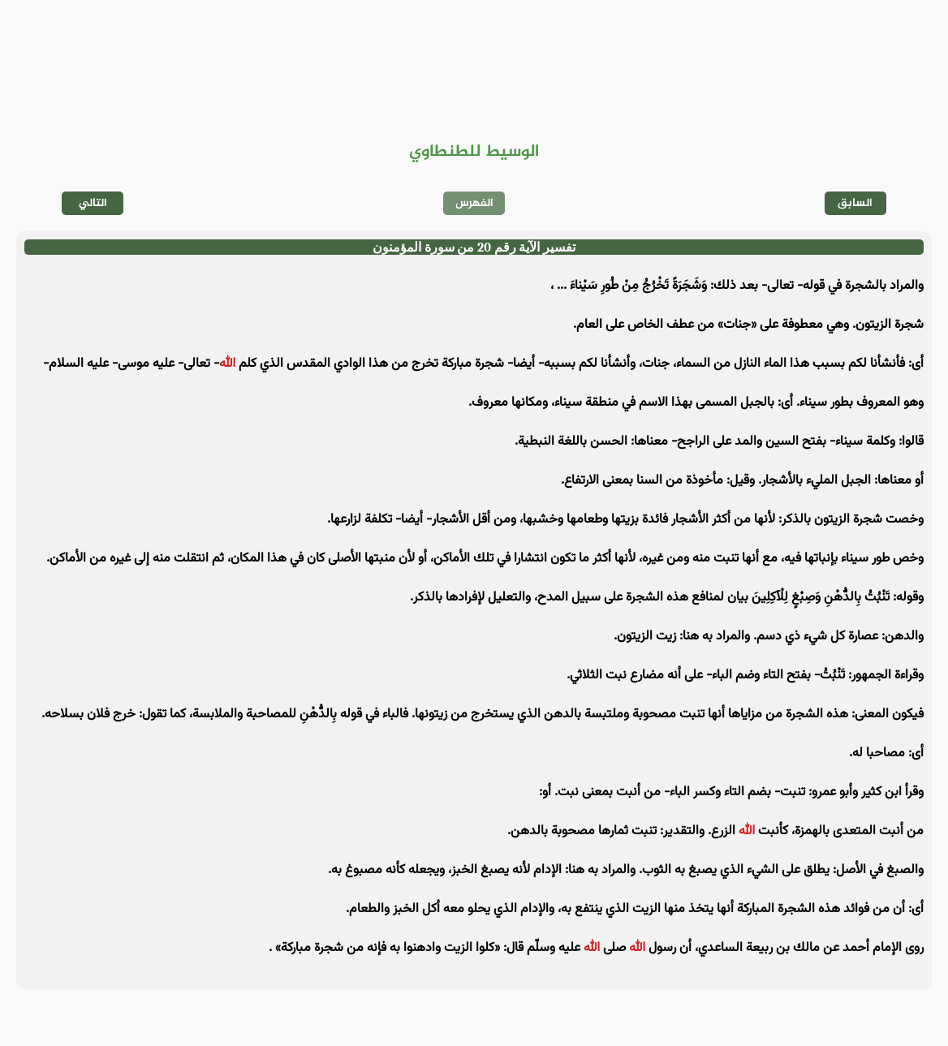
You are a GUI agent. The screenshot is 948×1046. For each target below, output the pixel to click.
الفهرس (474, 203)
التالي (93, 203)
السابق (855, 203)
